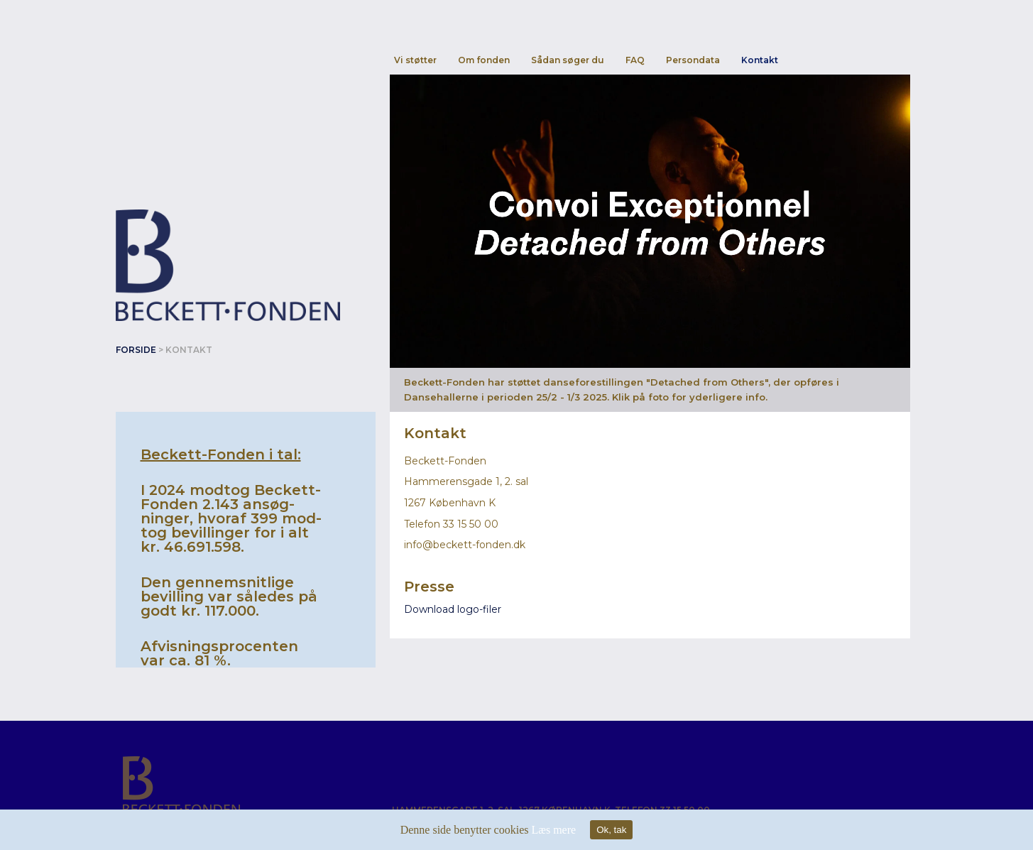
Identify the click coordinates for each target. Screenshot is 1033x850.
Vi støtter (415, 60)
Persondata (693, 60)
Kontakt (759, 60)
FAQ (635, 60)
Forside (136, 349)
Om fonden (484, 60)
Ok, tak (611, 829)
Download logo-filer (452, 609)
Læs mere (553, 830)
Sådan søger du (567, 60)
